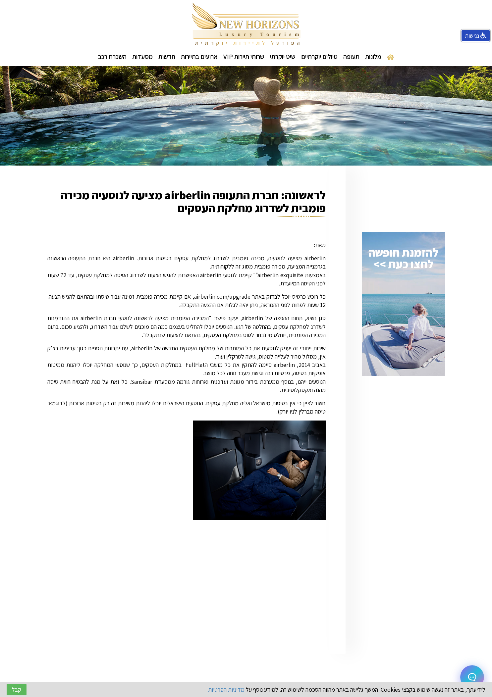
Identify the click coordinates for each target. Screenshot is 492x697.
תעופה (351, 56)
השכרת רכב (112, 56)
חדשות (166, 56)
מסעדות (142, 56)
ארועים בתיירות (199, 56)
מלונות (373, 56)
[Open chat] (472, 677)
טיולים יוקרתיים (319, 56)
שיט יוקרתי (283, 56)
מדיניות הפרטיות (226, 689)
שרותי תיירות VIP (243, 56)
